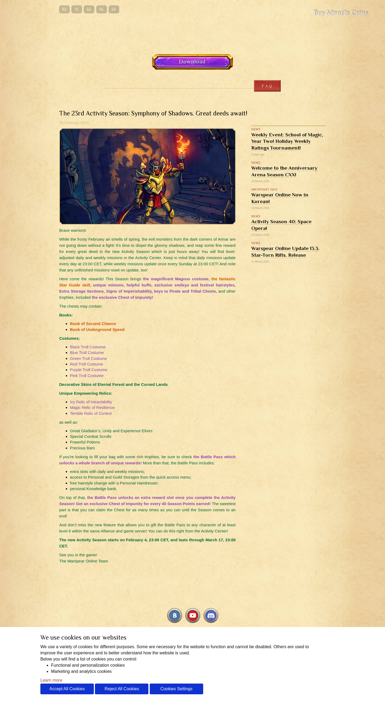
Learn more (51, 680)
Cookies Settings (176, 689)
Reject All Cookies (122, 689)
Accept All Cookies (67, 689)
